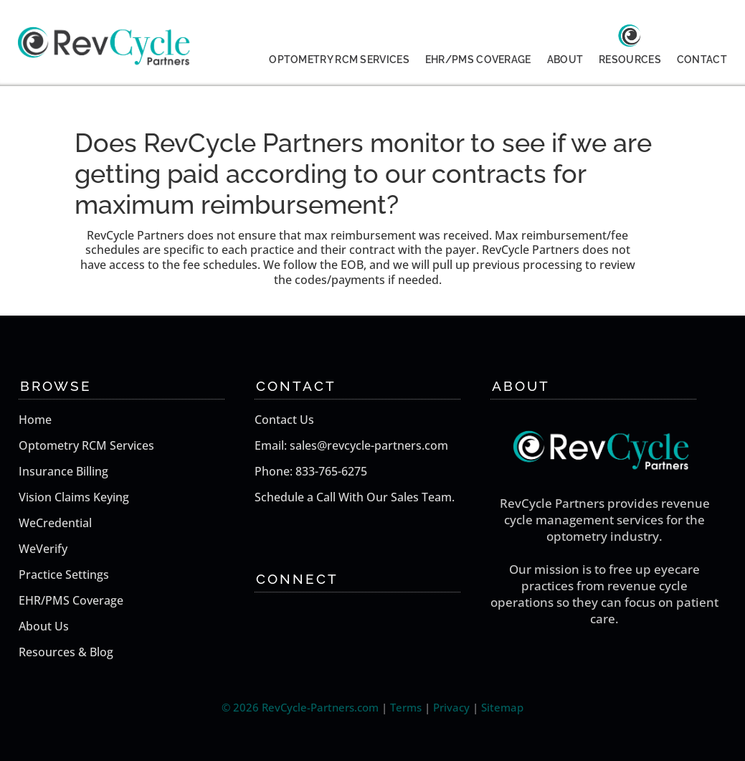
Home (35, 419)
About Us (44, 626)
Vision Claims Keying (74, 497)
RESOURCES (630, 59)
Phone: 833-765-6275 (311, 471)
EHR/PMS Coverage (71, 600)
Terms (406, 707)
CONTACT (702, 59)
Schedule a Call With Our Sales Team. (355, 497)
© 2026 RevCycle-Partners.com (300, 707)
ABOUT (565, 59)
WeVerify (43, 549)
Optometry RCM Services (86, 445)
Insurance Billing (63, 471)
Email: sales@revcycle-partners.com (351, 445)
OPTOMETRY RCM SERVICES (339, 59)
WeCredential (55, 523)
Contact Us (284, 419)
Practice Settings (64, 574)
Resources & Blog (66, 652)
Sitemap (502, 707)
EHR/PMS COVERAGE (478, 59)
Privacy (451, 707)
